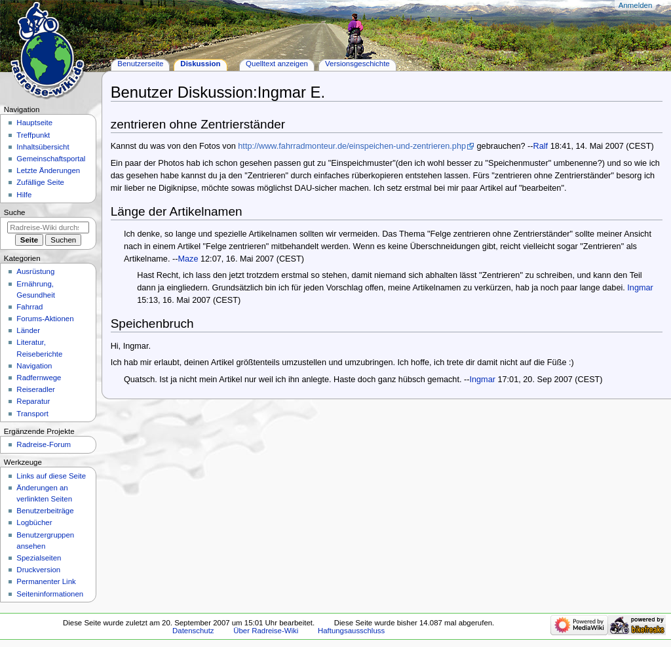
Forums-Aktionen (44, 319)
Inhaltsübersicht (42, 147)
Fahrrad (29, 307)
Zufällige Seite (40, 182)
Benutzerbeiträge (44, 511)
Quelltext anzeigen (277, 64)
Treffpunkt (33, 135)
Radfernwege (38, 378)
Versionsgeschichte (357, 64)
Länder (28, 330)
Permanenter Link (45, 581)
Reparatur (33, 401)
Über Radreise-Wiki (265, 631)
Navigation (34, 366)
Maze (188, 259)
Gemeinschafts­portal (50, 159)
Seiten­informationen (49, 594)
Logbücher (34, 522)
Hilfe (23, 195)
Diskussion (200, 64)
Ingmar (640, 287)
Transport (32, 414)
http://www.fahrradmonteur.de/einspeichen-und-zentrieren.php (352, 146)
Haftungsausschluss (351, 631)
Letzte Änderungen (48, 170)
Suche (15, 212)
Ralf (540, 146)
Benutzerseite (140, 64)
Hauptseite (34, 123)
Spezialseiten (38, 558)
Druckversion (38, 570)
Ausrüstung (35, 271)
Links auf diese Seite (51, 476)
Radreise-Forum (43, 444)
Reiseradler (35, 389)
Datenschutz (193, 631)
